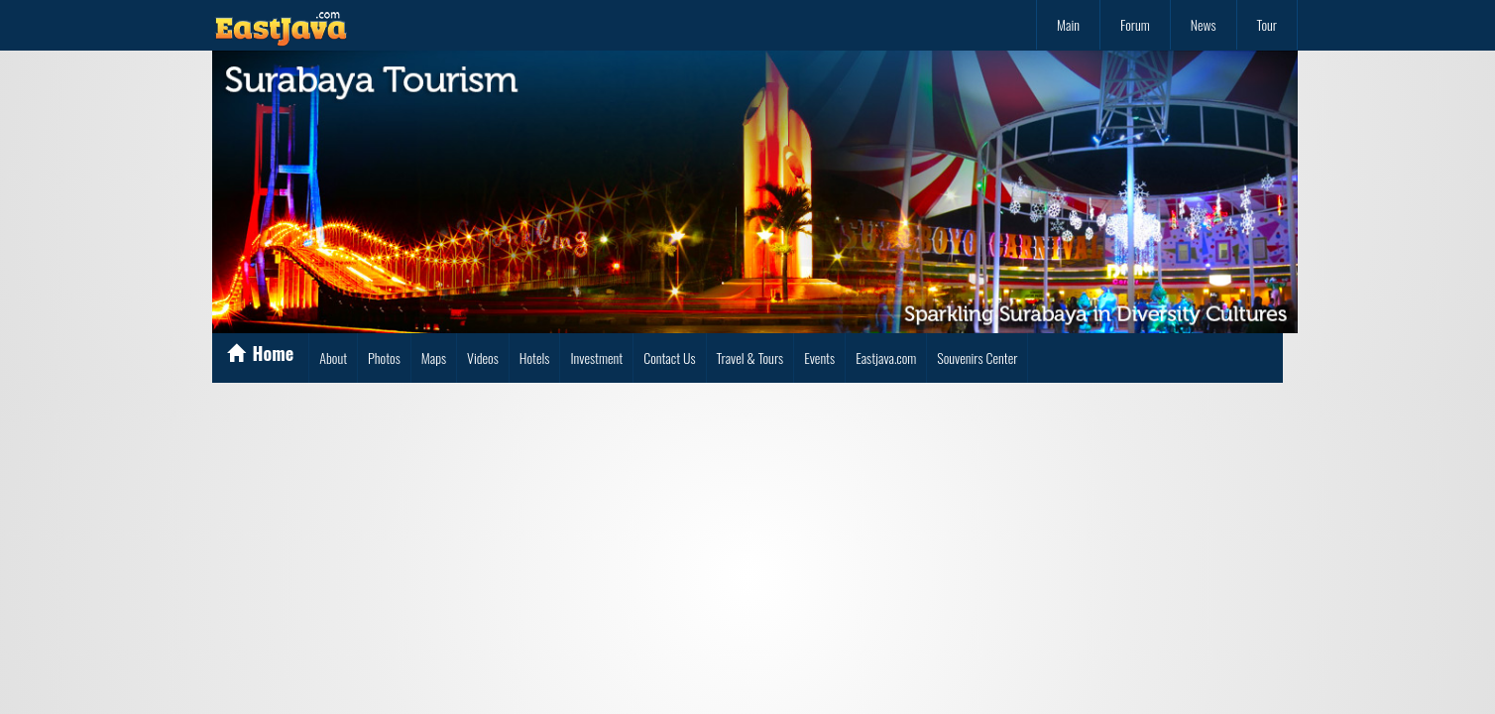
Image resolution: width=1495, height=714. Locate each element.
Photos (384, 357)
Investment (596, 357)
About (333, 357)
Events (819, 357)
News (1203, 24)
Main (1068, 24)
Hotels (534, 357)
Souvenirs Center (977, 357)
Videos (483, 357)
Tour (1267, 24)
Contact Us (669, 357)
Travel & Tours (750, 357)
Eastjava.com (886, 357)
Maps (433, 357)
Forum (1135, 24)
